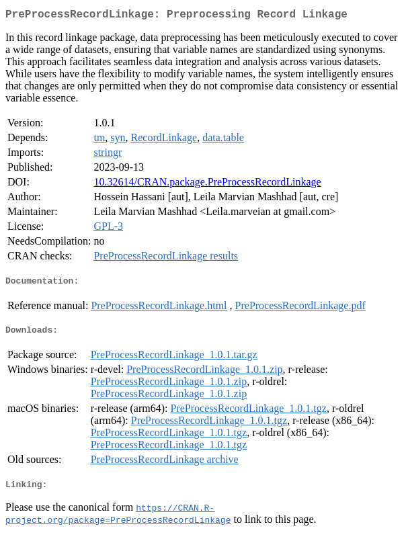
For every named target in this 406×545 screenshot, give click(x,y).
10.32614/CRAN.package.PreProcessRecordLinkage (207, 184)
